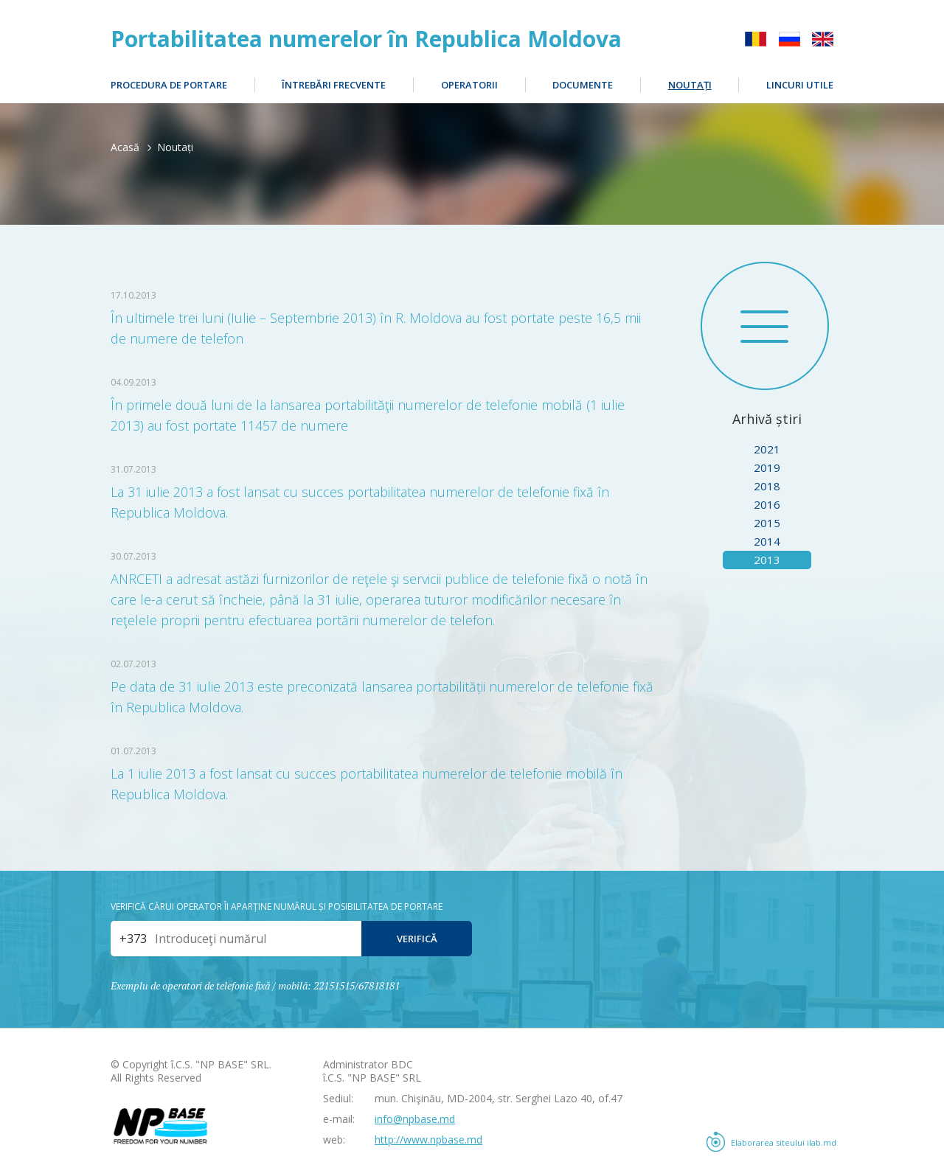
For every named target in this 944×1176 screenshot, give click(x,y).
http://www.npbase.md (428, 1139)
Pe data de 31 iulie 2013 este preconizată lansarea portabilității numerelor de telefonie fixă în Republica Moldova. (382, 697)
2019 (767, 467)
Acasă (125, 147)
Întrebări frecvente (334, 84)
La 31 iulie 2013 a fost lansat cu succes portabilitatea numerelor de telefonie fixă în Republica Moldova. (360, 502)
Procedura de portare (169, 84)
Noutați (690, 84)
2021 (767, 449)
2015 (767, 522)
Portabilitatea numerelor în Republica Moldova (366, 39)
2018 (767, 486)
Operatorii (469, 84)
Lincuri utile (799, 84)
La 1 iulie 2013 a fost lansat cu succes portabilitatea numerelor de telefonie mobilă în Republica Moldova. (366, 784)
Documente (582, 84)
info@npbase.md (415, 1119)
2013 (767, 559)
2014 (767, 541)
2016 (767, 504)
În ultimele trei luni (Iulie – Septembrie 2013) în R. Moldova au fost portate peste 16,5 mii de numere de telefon (376, 328)
